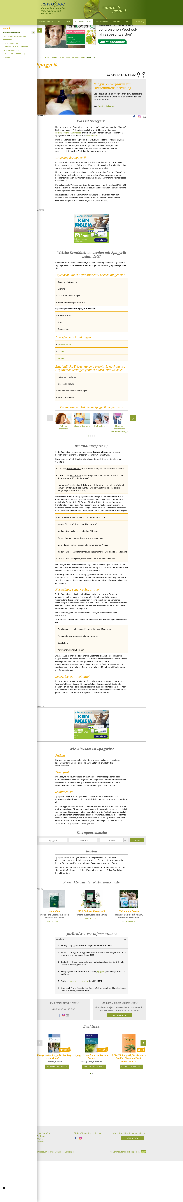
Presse (40, 1188)
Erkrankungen (46, 21)
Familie (116, 21)
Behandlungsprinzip (12, 43)
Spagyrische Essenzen (79, 1030)
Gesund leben (102, 21)
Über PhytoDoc (44, 1182)
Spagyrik (104, 1020)
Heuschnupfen (65, 363)
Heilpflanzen (64, 21)
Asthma (61, 377)
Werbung (41, 1185)
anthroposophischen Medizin (82, 148)
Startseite (41, 73)
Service (127, 21)
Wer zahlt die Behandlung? (14, 54)
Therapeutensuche (11, 50)
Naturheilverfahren (75, 73)
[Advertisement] (91, 1151)
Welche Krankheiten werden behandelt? (14, 38)
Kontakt (40, 1191)
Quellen (7, 57)
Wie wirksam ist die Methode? (16, 47)
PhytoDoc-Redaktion (106, 122)
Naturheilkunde (83, 21)
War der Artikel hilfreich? (121, 90)
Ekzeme (61, 370)
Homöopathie (113, 151)
